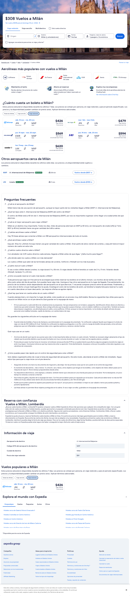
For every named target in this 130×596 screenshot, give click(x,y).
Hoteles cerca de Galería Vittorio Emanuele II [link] (19, 510)
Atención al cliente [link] (105, 555)
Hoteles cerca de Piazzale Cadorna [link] (78, 528)
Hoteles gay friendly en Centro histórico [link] (79, 515)
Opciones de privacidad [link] (74, 576)
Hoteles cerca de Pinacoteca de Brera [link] (17, 528)
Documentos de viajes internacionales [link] (110, 575)
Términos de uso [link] (72, 562)
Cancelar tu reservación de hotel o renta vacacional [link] (111, 559)
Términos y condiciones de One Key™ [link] (78, 566)
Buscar (120, 36)
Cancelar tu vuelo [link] (104, 564)
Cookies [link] (69, 558)
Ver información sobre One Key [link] (107, 95)
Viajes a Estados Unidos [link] (42, 566)
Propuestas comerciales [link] (11, 566)
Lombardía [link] (25, 62)
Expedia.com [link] (5, 62)
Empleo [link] (6, 558)
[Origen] (19, 36)
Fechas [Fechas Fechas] (74, 37)
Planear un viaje (124, 62)
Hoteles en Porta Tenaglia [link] (75, 519)
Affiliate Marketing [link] (9, 576)
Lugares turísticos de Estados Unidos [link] (46, 555)
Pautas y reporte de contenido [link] (76, 580)
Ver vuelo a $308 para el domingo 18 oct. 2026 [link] (22, 23)
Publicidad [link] (7, 573)
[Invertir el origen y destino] (35, 36)
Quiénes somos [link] (8, 555)
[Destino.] (50, 36)
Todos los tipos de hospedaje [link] (44, 576)
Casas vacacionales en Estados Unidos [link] (46, 562)
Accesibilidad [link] (71, 573)
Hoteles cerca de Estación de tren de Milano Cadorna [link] (22, 523)
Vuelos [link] (13, 62)
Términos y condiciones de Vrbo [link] (77, 569)
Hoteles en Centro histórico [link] (13, 519)
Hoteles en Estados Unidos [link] (43, 558)
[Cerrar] (126, 590)
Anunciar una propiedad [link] (11, 562)
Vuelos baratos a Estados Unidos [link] (45, 569)
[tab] (12, 28)
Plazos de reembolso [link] (105, 567)
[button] (65, 400)
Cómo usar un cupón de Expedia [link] (109, 571)
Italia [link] (19, 62)
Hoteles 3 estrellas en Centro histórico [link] (17, 515)
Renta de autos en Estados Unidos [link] (45, 573)
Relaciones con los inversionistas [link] (13, 569)
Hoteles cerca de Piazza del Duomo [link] (78, 523)
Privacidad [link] (70, 555)
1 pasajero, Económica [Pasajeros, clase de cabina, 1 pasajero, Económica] (99, 37)
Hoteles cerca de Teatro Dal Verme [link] (78, 510)
